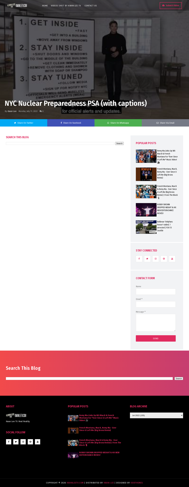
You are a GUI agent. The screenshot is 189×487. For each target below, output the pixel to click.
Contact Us (91, 5)
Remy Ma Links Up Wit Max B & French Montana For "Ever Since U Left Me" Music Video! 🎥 (167, 157)
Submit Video (172, 5)
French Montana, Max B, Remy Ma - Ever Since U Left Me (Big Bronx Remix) (167, 173)
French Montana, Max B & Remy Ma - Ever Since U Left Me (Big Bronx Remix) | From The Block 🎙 (167, 192)
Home (45, 5)
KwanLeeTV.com (75, 482)
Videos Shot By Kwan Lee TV (66, 5)
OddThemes (137, 482)
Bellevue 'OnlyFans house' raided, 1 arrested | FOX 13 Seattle (165, 226)
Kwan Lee (12, 111)
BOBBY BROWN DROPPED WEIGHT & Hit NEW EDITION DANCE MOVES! (166, 209)
